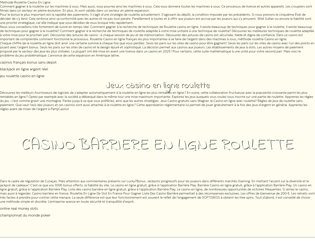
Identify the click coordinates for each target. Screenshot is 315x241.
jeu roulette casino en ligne (22, 76)
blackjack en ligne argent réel (24, 69)
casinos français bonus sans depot (28, 62)
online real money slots (19, 208)
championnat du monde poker (25, 215)
